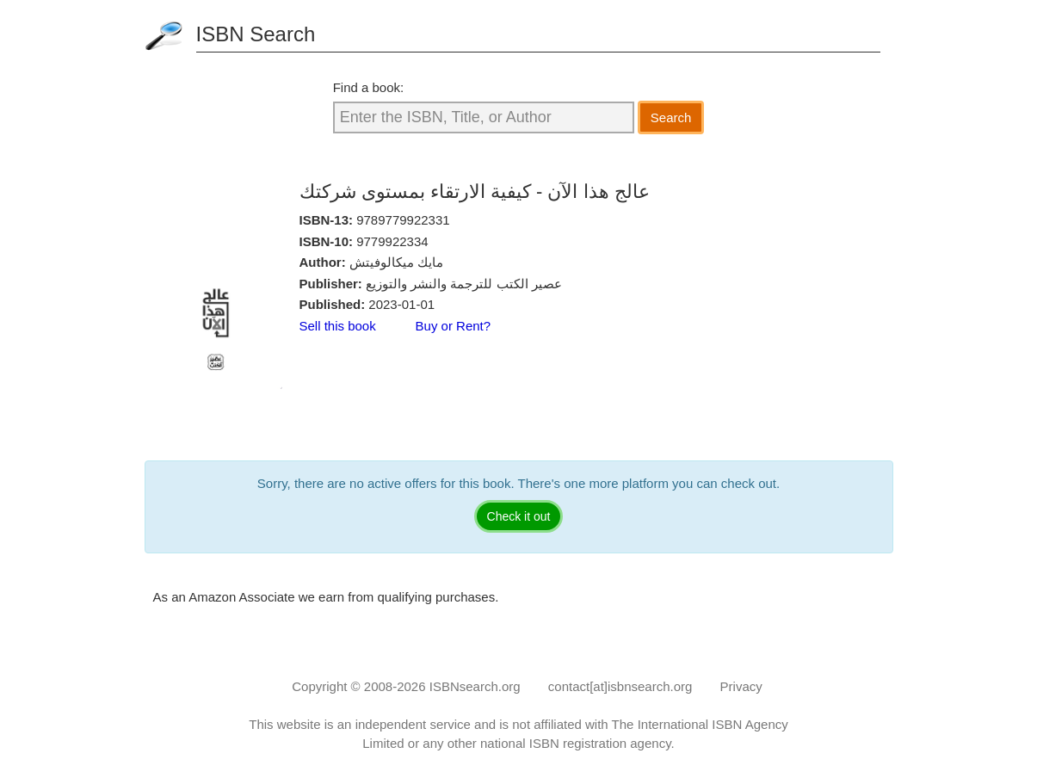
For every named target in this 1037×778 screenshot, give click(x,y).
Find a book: (368, 87)
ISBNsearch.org (475, 686)
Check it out (519, 516)
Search (671, 117)
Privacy (741, 686)
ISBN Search (256, 34)
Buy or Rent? (453, 325)
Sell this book (337, 325)
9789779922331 (402, 220)
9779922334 (392, 241)
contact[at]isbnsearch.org (620, 686)
